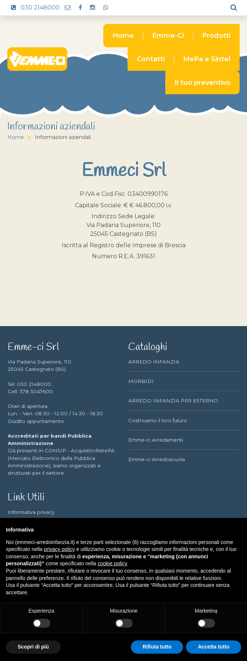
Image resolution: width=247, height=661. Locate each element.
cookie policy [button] (112, 563)
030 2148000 (33, 7)
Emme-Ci (168, 36)
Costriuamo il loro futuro (157, 420)
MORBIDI (141, 381)
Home (123, 36)
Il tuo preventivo (202, 82)
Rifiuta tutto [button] (157, 647)
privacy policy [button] (59, 549)
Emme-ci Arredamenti (155, 440)
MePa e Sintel (206, 59)
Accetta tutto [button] (213, 647)
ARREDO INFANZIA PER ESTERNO (173, 400)
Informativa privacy (31, 512)
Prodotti (216, 36)
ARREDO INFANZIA (153, 362)
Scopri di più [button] (33, 647)
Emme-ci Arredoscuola (156, 459)
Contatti (151, 59)
